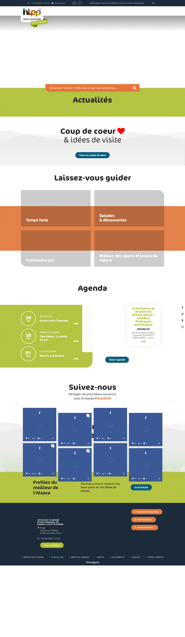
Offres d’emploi (156, 628)
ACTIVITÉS (80, 11)
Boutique (151, 11)
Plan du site (57, 628)
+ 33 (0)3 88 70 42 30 (50, 610)
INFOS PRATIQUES (131, 11)
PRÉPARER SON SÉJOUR (103, 11)
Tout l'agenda (117, 359)
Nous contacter (52, 616)
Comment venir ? (144, 599)
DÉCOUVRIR (64, 11)
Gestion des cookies (34, 628)
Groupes (106, 3)
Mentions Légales (80, 628)
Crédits (100, 628)
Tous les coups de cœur (92, 155)
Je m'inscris (141, 558)
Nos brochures (143, 591)
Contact (136, 628)
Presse (114, 3)
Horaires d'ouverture (146, 583)
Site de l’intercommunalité (131, 3)
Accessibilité (118, 628)
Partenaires (95, 3)
